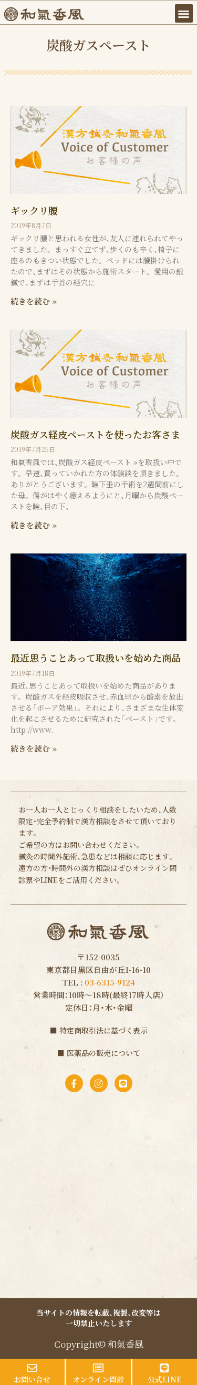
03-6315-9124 (110, 982)
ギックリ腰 (34, 210)
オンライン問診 (98, 1379)
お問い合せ (32, 1379)
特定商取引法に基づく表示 (103, 1030)
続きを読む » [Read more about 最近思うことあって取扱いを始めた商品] (34, 748)
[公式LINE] (164, 1368)
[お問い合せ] (32, 1368)
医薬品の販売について (103, 1053)
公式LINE (165, 1379)
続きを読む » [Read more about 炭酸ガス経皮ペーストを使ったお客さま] (34, 524)
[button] (184, 13)
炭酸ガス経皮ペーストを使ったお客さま (95, 434)
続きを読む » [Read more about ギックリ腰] (34, 300)
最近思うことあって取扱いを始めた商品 (96, 657)
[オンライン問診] (98, 1368)
